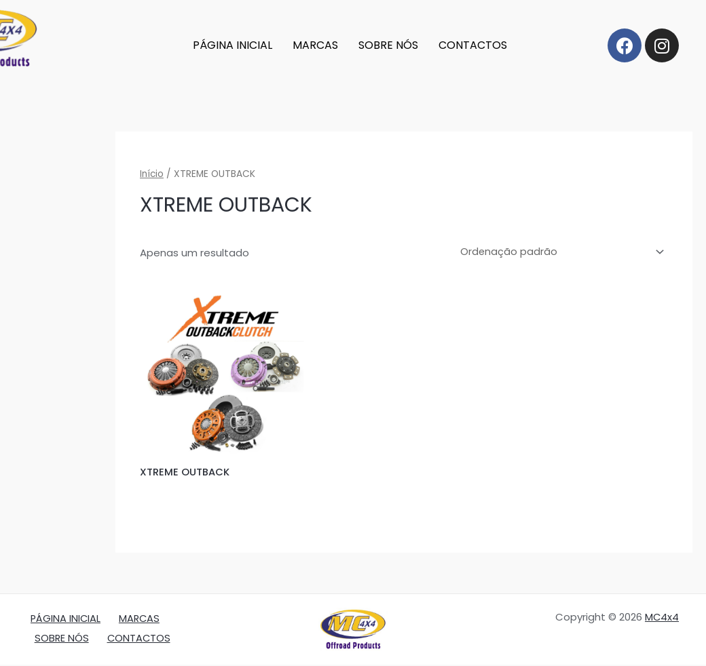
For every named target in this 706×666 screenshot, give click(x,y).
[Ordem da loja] (558, 252)
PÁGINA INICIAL (232, 45)
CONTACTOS (473, 45)
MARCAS (315, 45)
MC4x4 (661, 618)
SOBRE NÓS (388, 45)
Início (152, 174)
